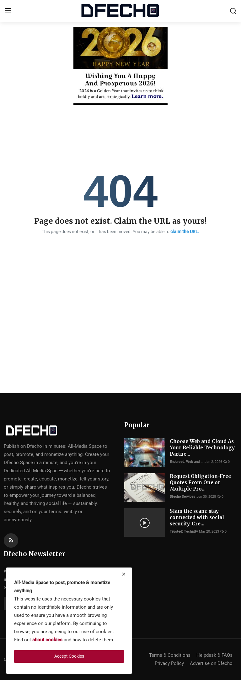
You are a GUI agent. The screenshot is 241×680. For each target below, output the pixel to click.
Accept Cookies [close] (69, 656)
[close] (124, 574)
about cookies (47, 640)
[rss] (11, 540)
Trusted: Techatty (184, 531)
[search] (233, 11)
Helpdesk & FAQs (214, 655)
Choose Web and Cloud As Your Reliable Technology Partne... (202, 447)
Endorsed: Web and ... (186, 462)
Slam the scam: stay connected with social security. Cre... (197, 517)
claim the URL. (184, 231)
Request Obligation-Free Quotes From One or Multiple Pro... (200, 482)
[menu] (8, 11)
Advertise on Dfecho (211, 663)
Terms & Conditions (169, 655)
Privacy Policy (169, 663)
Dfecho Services (182, 497)
